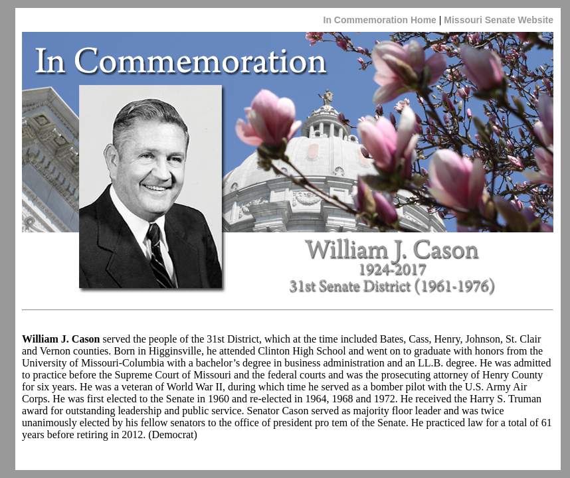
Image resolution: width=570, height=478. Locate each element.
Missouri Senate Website (497, 20)
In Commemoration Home (380, 20)
